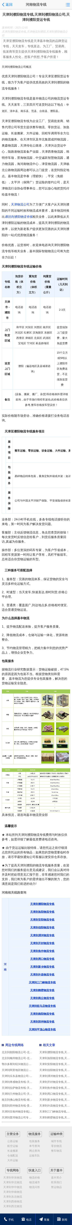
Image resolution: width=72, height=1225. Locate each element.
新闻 (62, 1219)
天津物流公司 (20, 204)
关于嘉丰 (56, 1170)
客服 (44, 1219)
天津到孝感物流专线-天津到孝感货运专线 (26, 1081)
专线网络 (13, 1170)
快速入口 (34, 1170)
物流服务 (34, 1134)
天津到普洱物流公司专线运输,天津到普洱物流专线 (32, 1117)
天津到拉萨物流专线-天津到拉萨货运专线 (26, 1087)
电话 (26, 1219)
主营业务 (13, 1134)
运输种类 (56, 1134)
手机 (9, 1219)
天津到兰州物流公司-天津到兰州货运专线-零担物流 (32, 1093)
